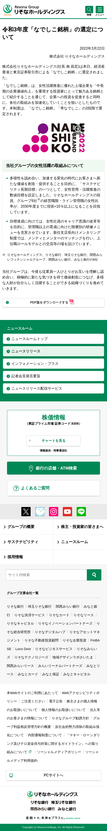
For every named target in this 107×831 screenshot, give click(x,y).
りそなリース (83, 615)
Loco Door (23, 649)
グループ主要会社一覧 (23, 593)
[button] (89, 15)
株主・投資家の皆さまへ (82, 527)
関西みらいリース (20, 666)
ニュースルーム (74, 542)
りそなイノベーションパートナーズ (65, 623)
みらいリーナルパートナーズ (60, 666)
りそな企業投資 (74, 640)
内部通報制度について (45, 735)
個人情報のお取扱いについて (63, 710)
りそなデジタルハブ (50, 632)
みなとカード (28, 674)
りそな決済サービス (29, 615)
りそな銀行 (15, 606)
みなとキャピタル (76, 674)
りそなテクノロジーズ (31, 657)
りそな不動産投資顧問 (41, 640)
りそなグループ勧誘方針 (70, 718)
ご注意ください (33, 701)
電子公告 (56, 701)
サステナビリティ (22, 542)
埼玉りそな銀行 (40, 606)
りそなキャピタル (20, 623)
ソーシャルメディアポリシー (59, 752)
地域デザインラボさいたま (72, 657)
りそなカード (59, 615)
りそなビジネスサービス (54, 649)
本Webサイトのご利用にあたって (32, 693)
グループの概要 (20, 527)
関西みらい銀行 (68, 606)
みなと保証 (50, 674)
